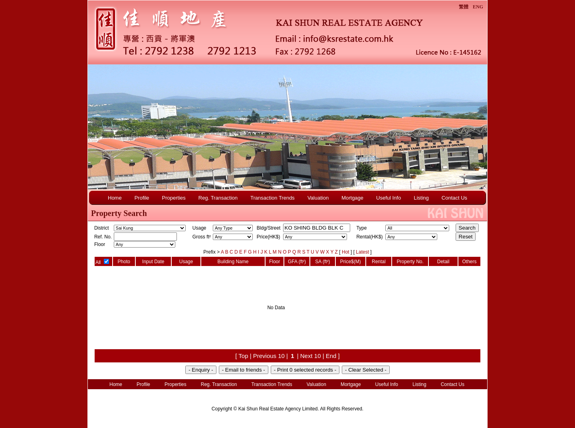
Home (115, 198)
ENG (478, 7)
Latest (363, 252)
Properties (174, 198)
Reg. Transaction (218, 198)
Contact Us (454, 198)
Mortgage (352, 198)
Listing (421, 198)
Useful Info (388, 198)
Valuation (318, 198)
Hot (346, 252)
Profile (142, 198)
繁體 (463, 7)
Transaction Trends (272, 198)
